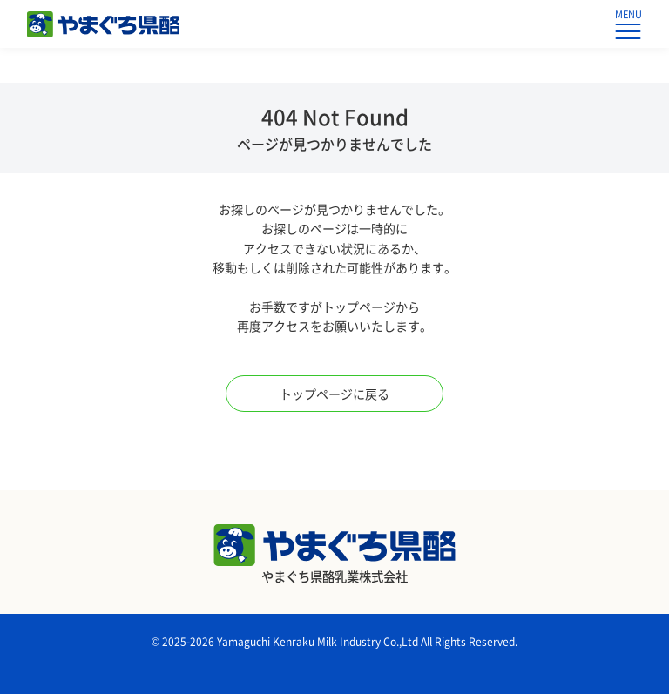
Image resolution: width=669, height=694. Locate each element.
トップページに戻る (334, 393)
